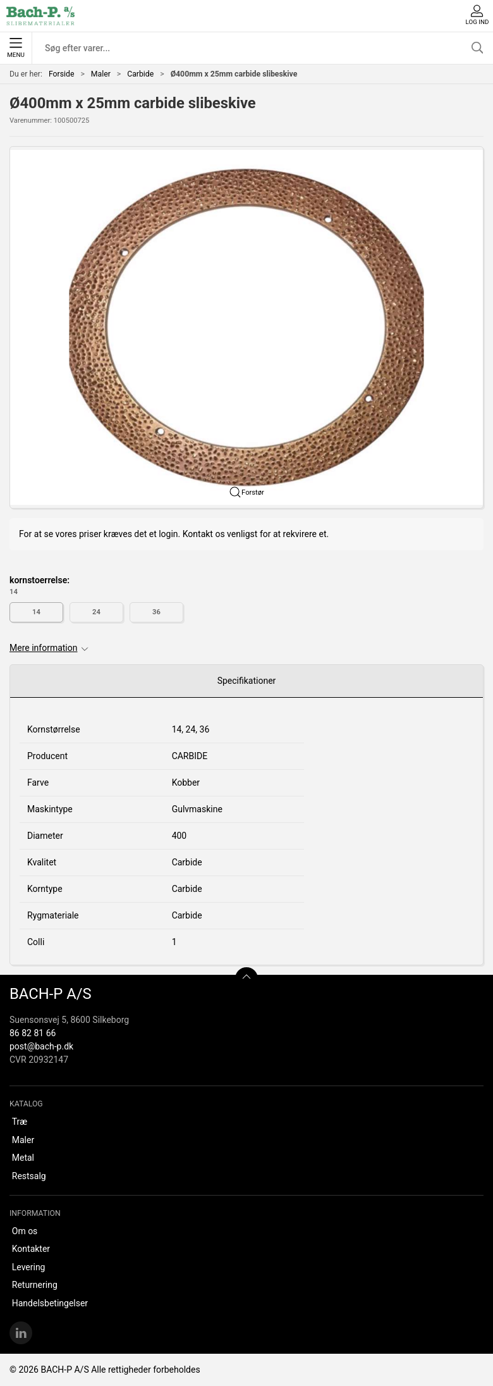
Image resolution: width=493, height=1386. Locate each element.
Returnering (35, 1285)
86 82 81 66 (32, 1033)
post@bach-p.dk (41, 1046)
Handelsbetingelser (50, 1303)
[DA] (40, 16)
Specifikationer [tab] (246, 681)
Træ (19, 1122)
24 (96, 612)
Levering (29, 1267)
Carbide (140, 74)
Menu (15, 48)
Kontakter (31, 1249)
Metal (23, 1158)
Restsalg (29, 1176)
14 (36, 612)
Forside (62, 74)
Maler (101, 74)
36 (156, 612)
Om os (25, 1231)
